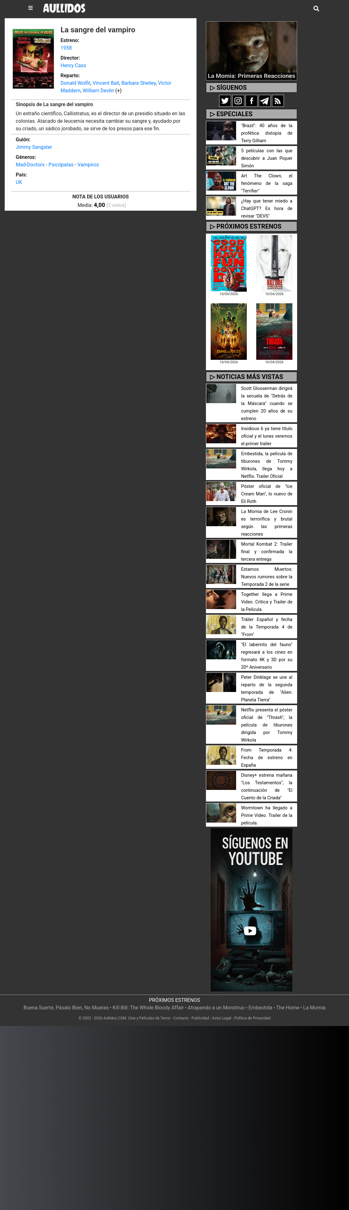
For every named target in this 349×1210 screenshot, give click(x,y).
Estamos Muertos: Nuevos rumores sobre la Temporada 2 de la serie (266, 577)
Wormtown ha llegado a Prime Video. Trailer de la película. (266, 815)
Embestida (260, 1008)
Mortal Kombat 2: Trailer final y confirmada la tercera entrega (266, 552)
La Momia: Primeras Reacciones (251, 75)
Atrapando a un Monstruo (216, 1008)
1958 (66, 48)
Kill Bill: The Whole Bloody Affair (148, 1008)
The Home (287, 1008)
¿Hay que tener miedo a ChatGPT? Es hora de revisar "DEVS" (266, 208)
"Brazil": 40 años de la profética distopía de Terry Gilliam (266, 133)
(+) (118, 91)
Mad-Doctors (30, 165)
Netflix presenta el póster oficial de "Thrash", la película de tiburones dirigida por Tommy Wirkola (266, 725)
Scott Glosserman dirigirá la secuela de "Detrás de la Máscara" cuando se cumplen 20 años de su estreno (266, 403)
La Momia (314, 1008)
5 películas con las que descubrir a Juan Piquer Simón (266, 158)
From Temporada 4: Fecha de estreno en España (266, 758)
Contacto (181, 1018)
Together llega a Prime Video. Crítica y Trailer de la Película (266, 602)
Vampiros (88, 165)
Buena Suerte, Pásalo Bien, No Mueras (66, 1008)
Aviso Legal (221, 1018)
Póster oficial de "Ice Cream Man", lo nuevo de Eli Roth (266, 494)
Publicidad (200, 1018)
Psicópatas (61, 165)
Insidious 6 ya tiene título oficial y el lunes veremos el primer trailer (266, 436)
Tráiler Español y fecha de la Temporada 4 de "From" (266, 627)
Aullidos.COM (114, 1018)
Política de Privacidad (252, 1018)
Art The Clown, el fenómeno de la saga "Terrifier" (266, 183)
